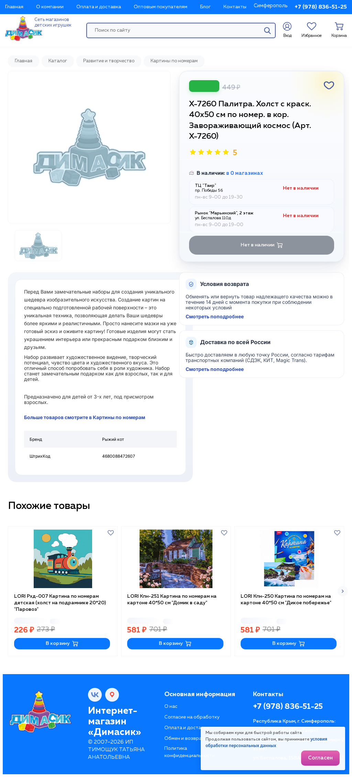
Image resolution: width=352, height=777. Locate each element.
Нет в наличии (262, 245)
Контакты (234, 6)
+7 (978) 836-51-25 (321, 7)
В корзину (62, 644)
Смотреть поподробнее (215, 316)
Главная (14, 6)
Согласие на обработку (192, 717)
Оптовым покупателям (160, 6)
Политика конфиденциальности (189, 752)
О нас (170, 706)
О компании (50, 6)
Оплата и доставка (98, 6)
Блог (205, 6)
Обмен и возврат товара (193, 738)
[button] (343, 591)
